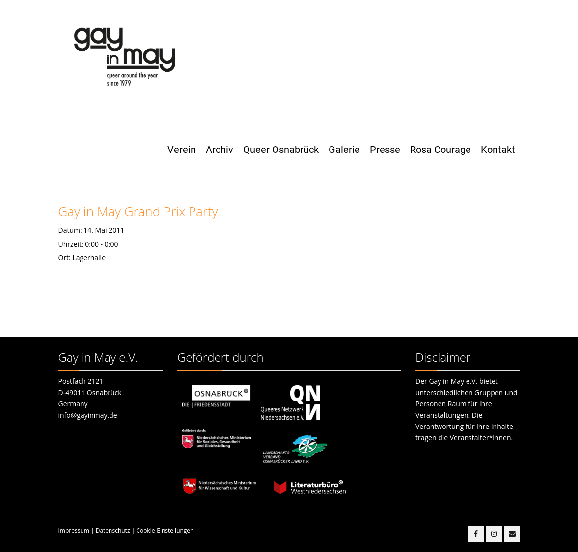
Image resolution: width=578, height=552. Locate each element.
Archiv (219, 149)
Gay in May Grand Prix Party (138, 211)
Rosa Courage (440, 149)
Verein (181, 149)
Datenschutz (113, 531)
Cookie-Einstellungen (164, 531)
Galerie (344, 149)
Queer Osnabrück (281, 149)
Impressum (73, 531)
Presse (385, 149)
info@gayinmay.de (87, 415)
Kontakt (498, 149)
